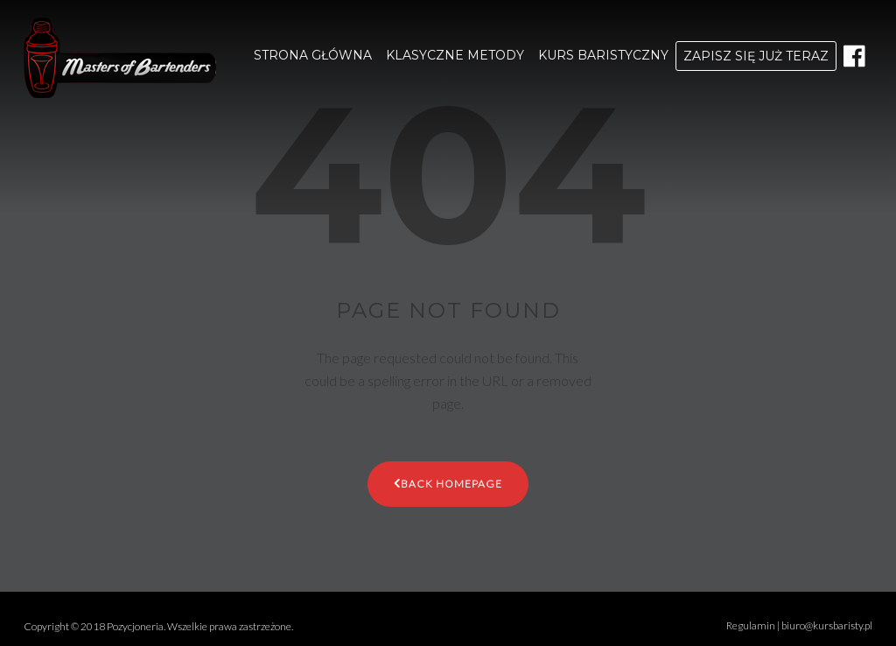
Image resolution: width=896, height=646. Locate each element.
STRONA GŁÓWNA (313, 55)
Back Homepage (448, 482)
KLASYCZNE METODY (455, 55)
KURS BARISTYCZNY (603, 55)
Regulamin (750, 625)
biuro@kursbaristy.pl (826, 625)
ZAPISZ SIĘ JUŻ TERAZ (756, 56)
